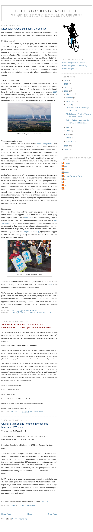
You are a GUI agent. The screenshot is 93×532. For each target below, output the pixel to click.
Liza (64, 170)
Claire (64, 166)
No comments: (30, 311)
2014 (66, 80)
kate (64, 182)
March (69, 138)
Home (29, 514)
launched (27, 217)
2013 (66, 84)
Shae (64, 179)
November (70, 94)
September (71, 101)
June (68, 131)
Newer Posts (6, 514)
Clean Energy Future (45, 144)
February (70, 141)
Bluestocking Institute (46, 11)
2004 (55, 92)
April (68, 134)
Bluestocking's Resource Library (74, 66)
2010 (66, 146)
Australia (12, 313)
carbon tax (23, 313)
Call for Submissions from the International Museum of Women (24, 425)
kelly (64, 185)
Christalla (66, 163)
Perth (49, 313)
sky (63, 189)
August (69, 105)
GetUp (36, 232)
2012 (66, 87)
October (69, 98)
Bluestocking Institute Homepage (75, 63)
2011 (66, 91)
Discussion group (38, 313)
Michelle (65, 173)
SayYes (27, 232)
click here (44, 502)
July (68, 127)
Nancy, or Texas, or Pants (72, 176)
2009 (66, 149)
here (50, 284)
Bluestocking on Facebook (72, 69)
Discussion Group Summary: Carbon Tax (23, 28)
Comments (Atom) (19, 519)
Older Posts (52, 514)
